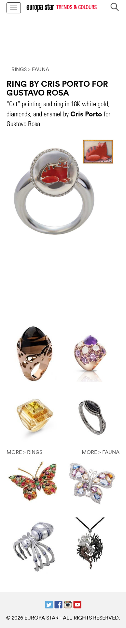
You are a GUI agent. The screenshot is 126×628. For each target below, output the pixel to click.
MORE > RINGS (24, 452)
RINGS (19, 69)
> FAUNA (38, 69)
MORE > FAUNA (100, 452)
